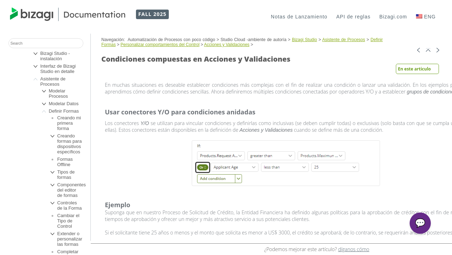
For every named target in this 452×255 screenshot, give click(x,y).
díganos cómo (353, 249)
